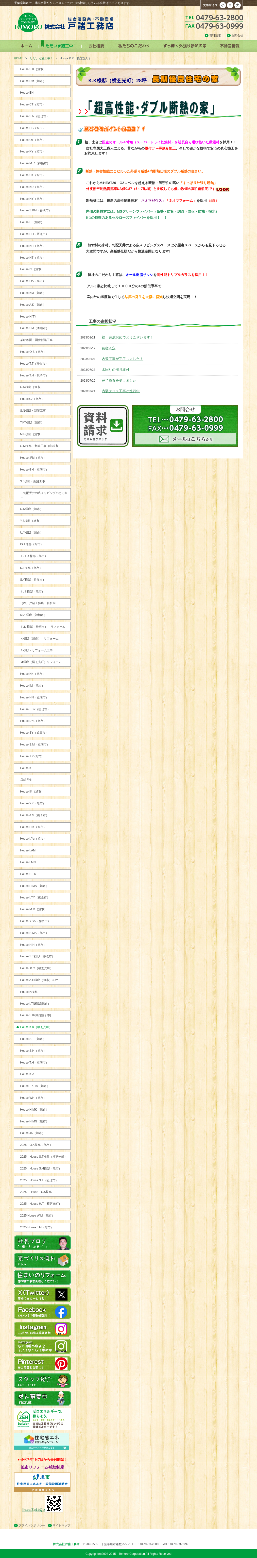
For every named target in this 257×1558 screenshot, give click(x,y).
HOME (18, 58)
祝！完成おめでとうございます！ (128, 337)
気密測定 (109, 348)
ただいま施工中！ (41, 58)
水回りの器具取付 (115, 370)
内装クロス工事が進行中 (121, 391)
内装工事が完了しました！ (122, 359)
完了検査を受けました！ (121, 380)
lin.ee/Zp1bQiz (42, 1510)
